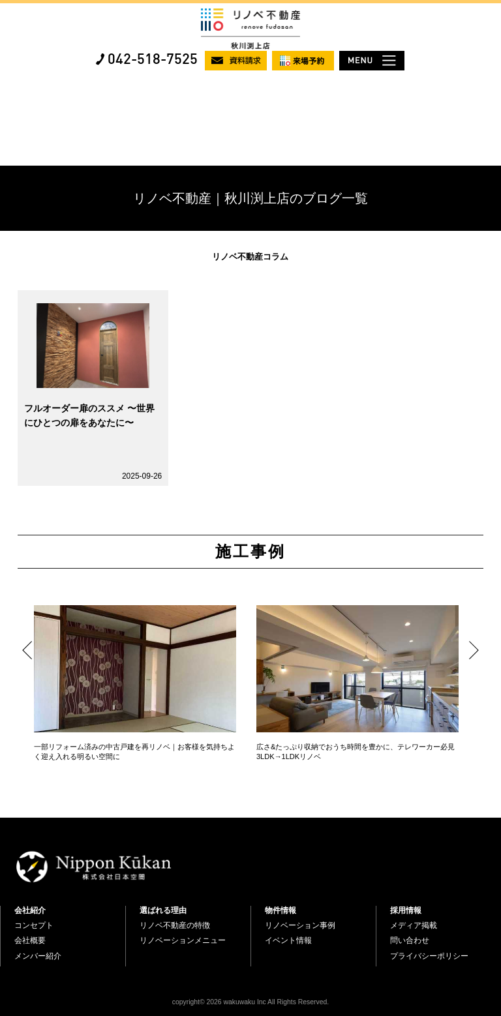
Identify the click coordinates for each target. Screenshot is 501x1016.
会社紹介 (30, 910)
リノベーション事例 (300, 925)
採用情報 (405, 910)
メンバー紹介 (37, 956)
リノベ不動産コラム (250, 256)
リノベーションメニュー (183, 940)
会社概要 (30, 940)
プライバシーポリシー (429, 956)
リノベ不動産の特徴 (175, 925)
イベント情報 (288, 940)
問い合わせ (409, 940)
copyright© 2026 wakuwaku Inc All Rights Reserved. (250, 1002)
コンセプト (33, 925)
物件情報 (280, 910)
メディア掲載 (413, 925)
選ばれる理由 (163, 910)
